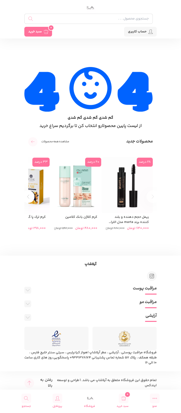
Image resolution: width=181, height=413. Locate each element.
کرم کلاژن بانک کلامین (81, 217)
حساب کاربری (140, 31)
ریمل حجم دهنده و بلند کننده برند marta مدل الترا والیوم (130, 220)
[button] (28, 196)
